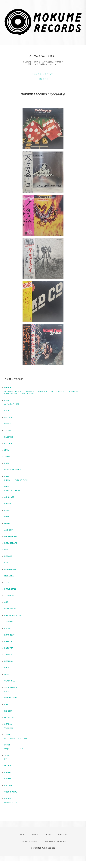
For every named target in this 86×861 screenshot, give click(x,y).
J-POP (7, 457)
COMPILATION (10, 698)
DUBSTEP (8, 648)
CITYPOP (8, 444)
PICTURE (8, 785)
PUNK (7, 517)
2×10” (21, 749)
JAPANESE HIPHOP (13, 391)
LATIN (7, 628)
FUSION (7, 504)
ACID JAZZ (9, 497)
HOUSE (7, 424)
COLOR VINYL (10, 792)
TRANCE (8, 655)
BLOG (48, 835)
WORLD (7, 674)
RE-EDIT (8, 711)
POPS (6, 463)
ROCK (7, 510)
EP (19, 738)
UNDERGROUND (28, 394)
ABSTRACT (9, 417)
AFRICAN (8, 622)
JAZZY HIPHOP (58, 391)
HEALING (8, 661)
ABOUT (35, 835)
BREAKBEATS (10, 543)
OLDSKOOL (30, 391)
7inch (6, 755)
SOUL (6, 411)
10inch (7, 745)
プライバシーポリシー (29, 841)
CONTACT (62, 835)
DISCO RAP (73, 391)
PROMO (7, 772)
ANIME (7, 691)
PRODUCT (8, 798)
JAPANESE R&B (11, 404)
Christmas (8, 728)
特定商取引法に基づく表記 (55, 841)
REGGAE (8, 556)
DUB (6, 550)
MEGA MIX (9, 576)
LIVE (6, 704)
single (12, 738)
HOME (22, 835)
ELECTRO (8, 437)
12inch (7, 734)
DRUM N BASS (10, 536)
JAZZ (6, 582)
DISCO (7, 487)
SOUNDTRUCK (10, 687)
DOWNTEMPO (10, 569)
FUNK (6, 476)
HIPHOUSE (43, 391)
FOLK (6, 668)
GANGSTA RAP (10, 394)
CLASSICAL (9, 681)
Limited (7, 779)
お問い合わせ (43, 79)
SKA (6, 563)
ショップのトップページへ (43, 74)
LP (5, 738)
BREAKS (8, 642)
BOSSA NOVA (10, 609)
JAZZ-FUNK (9, 596)
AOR (6, 602)
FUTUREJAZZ (10, 589)
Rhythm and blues (12, 615)
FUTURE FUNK (21, 480)
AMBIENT (8, 530)
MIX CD (7, 766)
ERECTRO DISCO (12, 491)
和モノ (7, 450)
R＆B (6, 400)
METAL (7, 523)
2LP (25, 738)
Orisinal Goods (10, 802)
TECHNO (8, 430)
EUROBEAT (9, 635)
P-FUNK (7, 480)
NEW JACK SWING (12, 470)
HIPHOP (7, 387)
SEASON (8, 724)
